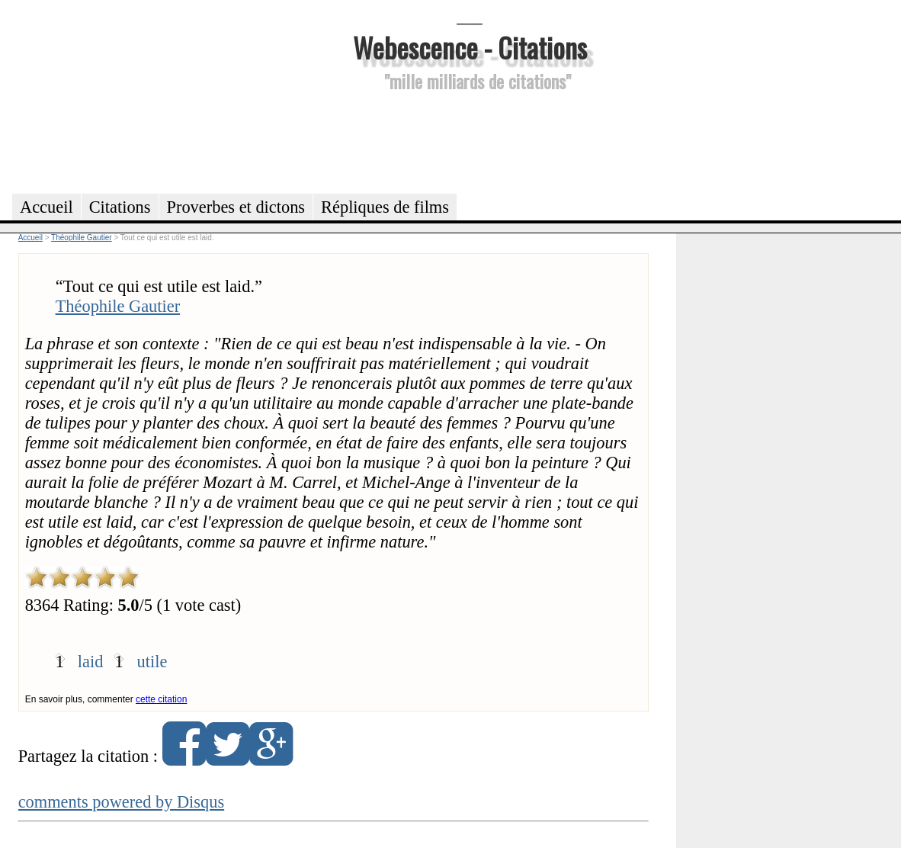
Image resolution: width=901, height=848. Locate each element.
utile (152, 661)
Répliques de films (385, 207)
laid (91, 661)
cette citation (161, 699)
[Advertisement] (469, 140)
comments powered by (121, 801)
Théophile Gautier (118, 306)
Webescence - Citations (470, 47)
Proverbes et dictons (236, 207)
